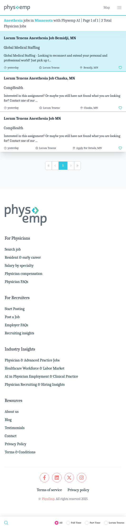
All (61, 522)
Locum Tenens (116, 522)
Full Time (76, 522)
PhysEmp (48, 499)
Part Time (95, 522)
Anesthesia (13, 20)
